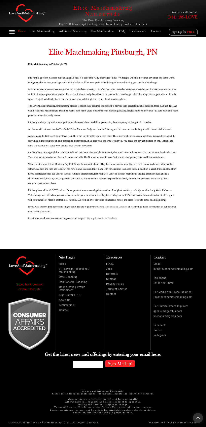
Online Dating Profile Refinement (72, 288)
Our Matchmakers (102, 31)
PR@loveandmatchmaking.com (172, 297)
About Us (64, 300)
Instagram (159, 335)
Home (22, 31)
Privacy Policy (115, 284)
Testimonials (138, 31)
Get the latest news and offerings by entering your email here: (103, 354)
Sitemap (111, 279)
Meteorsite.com (187, 422)
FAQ (122, 31)
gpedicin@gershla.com (167, 311)
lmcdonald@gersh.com (167, 316)
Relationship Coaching (73, 282)
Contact (156, 31)
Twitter (157, 330)
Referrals (112, 274)
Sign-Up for (183, 32)
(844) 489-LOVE (182, 17)
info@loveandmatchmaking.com (173, 269)
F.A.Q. (110, 264)
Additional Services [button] (73, 31)
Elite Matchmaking (42, 31)
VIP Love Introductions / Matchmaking (74, 270)
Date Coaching (68, 277)
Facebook (159, 325)
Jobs (109, 269)
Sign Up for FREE (70, 295)
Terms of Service (116, 289)
